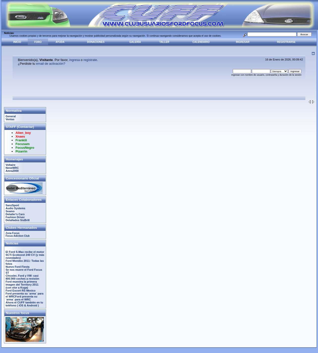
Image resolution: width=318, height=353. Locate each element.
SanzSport (12, 205)
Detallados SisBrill (17, 220)
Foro (38, 42)
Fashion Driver (15, 217)
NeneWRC (12, 167)
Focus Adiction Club (17, 236)
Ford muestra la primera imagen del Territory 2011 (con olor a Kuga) (21, 284)
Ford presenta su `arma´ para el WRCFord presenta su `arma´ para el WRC (24, 296)
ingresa (74, 60)
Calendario (201, 42)
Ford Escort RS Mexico (20, 290)
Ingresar (242, 42)
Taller (164, 42)
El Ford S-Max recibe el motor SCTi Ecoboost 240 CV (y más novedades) (24, 254)
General (10, 116)
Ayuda (60, 42)
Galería (135, 42)
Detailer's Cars (15, 214)
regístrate (90, 60)
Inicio (17, 42)
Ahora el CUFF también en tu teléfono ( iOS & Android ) (24, 304)
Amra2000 (12, 170)
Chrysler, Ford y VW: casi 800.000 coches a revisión (22, 277)
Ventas (9, 119)
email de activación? (50, 63)
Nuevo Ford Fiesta (17, 266)
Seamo (9, 211)
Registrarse (286, 42)
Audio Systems (15, 208)
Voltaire (10, 164)
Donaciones (96, 42)
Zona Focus (12, 233)
